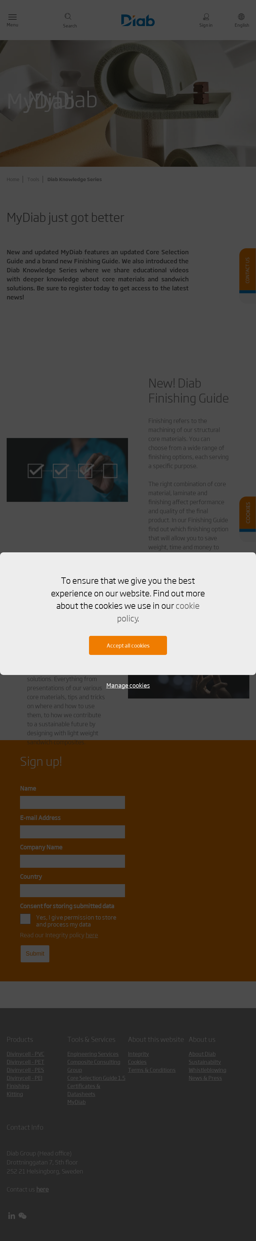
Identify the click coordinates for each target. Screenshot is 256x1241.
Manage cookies (128, 685)
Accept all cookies (128, 645)
